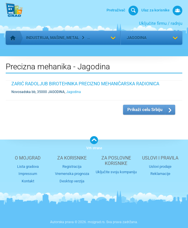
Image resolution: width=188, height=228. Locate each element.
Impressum (28, 173)
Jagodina (136, 37)
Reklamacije (160, 173)
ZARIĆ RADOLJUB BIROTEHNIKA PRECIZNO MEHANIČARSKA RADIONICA (85, 83)
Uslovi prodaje (160, 166)
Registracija (71, 166)
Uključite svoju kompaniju (116, 172)
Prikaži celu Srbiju (144, 109)
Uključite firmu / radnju (160, 23)
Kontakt (28, 181)
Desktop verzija (72, 181)
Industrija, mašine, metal (52, 37)
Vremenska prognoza (72, 173)
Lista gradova (28, 166)
